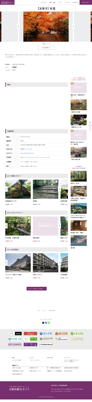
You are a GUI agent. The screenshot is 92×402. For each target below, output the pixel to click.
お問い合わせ (50, 357)
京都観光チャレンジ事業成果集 (54, 371)
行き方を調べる (46, 47)
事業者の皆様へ (85, 2)
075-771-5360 (28, 149)
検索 (90, 128)
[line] (49, 323)
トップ (38, 310)
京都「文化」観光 (16, 368)
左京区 (14, 67)
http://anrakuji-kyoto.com (27, 153)
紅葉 (14, 70)
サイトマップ (67, 357)
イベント (60, 2)
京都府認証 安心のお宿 (17, 371)
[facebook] (46, 323)
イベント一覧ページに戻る (35, 288)
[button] (73, 26)
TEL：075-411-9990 (56, 391)
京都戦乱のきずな (34, 368)
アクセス (67, 2)
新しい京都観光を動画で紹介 (54, 368)
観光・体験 (52, 2)
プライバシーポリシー (35, 360)
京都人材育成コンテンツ (35, 371)
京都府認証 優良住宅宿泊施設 (71, 368)
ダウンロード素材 (16, 360)
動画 (13, 357)
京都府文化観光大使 (17, 374)
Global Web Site (68, 371)
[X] (43, 323)
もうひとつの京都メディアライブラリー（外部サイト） (71, 360)
